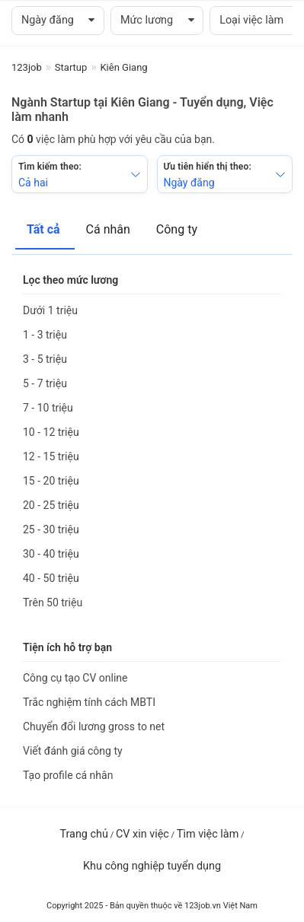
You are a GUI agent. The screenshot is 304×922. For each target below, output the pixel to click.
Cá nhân (109, 229)
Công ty (176, 229)
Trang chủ (83, 834)
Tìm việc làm (208, 834)
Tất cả (45, 229)
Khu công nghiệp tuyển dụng (152, 866)
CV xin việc (142, 834)
